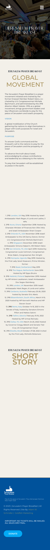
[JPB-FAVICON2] (8, 4)
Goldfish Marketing (24, 513)
